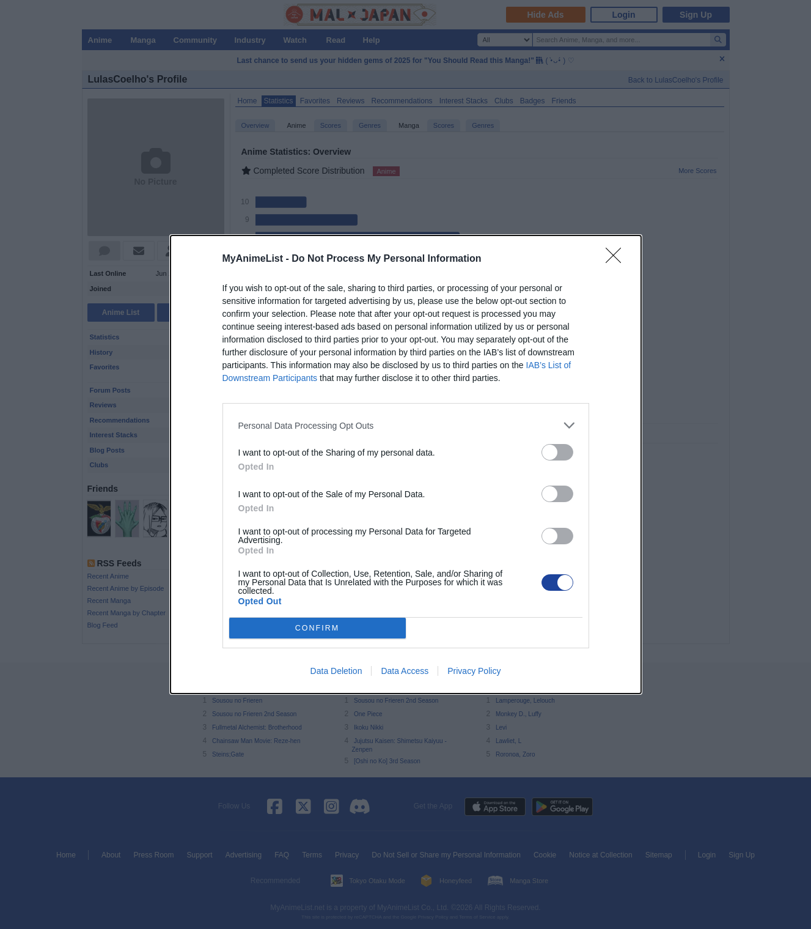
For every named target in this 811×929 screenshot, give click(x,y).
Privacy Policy (474, 671)
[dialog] (406, 464)
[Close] (617, 259)
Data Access (404, 671)
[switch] (557, 452)
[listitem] (405, 425)
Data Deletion (336, 671)
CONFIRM (317, 628)
